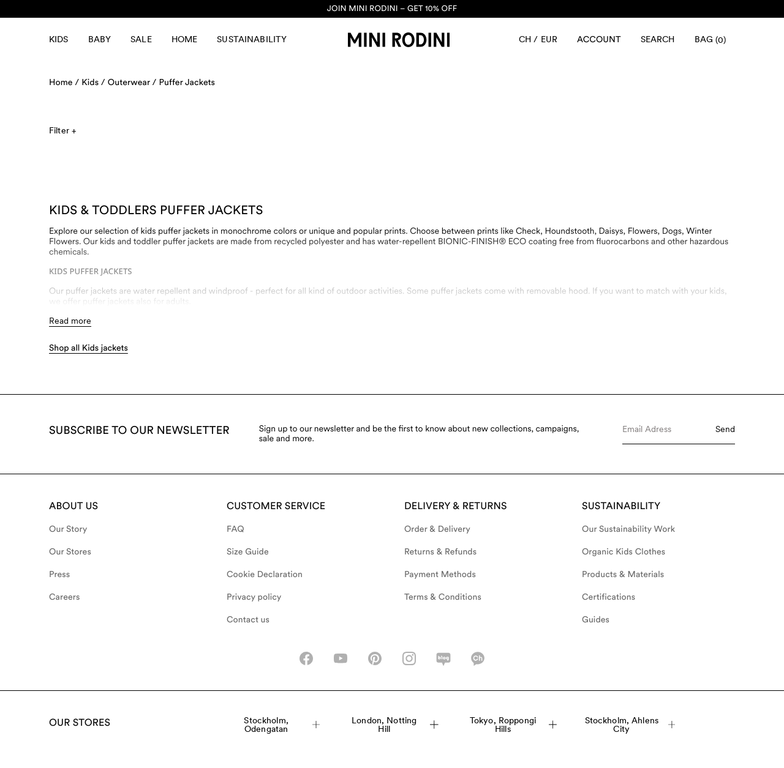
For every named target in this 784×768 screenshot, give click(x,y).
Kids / (93, 83)
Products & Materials (623, 575)
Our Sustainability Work (628, 529)
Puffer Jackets (187, 83)
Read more (70, 321)
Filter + (62, 130)
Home (185, 39)
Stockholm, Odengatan (282, 724)
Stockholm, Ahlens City (630, 724)
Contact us (248, 620)
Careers (64, 597)
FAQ (235, 529)
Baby (99, 39)
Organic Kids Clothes (623, 552)
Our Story (68, 529)
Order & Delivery (437, 529)
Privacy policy (254, 597)
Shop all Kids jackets (88, 348)
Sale (141, 39)
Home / (64, 83)
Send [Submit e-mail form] (725, 429)
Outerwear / (132, 83)
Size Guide (248, 552)
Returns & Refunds (440, 552)
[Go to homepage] (398, 40)
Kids (59, 39)
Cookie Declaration (265, 575)
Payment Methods (440, 575)
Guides (595, 620)
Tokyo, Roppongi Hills (513, 724)
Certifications (608, 597)
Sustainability (252, 39)
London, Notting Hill (395, 724)
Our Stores (70, 552)
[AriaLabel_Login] (599, 39)
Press (59, 575)
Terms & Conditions (442, 597)
